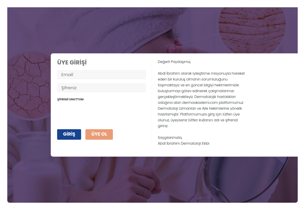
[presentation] (101, 113)
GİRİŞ (69, 134)
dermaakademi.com (200, 102)
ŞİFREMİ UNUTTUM (70, 99)
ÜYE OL (99, 134)
